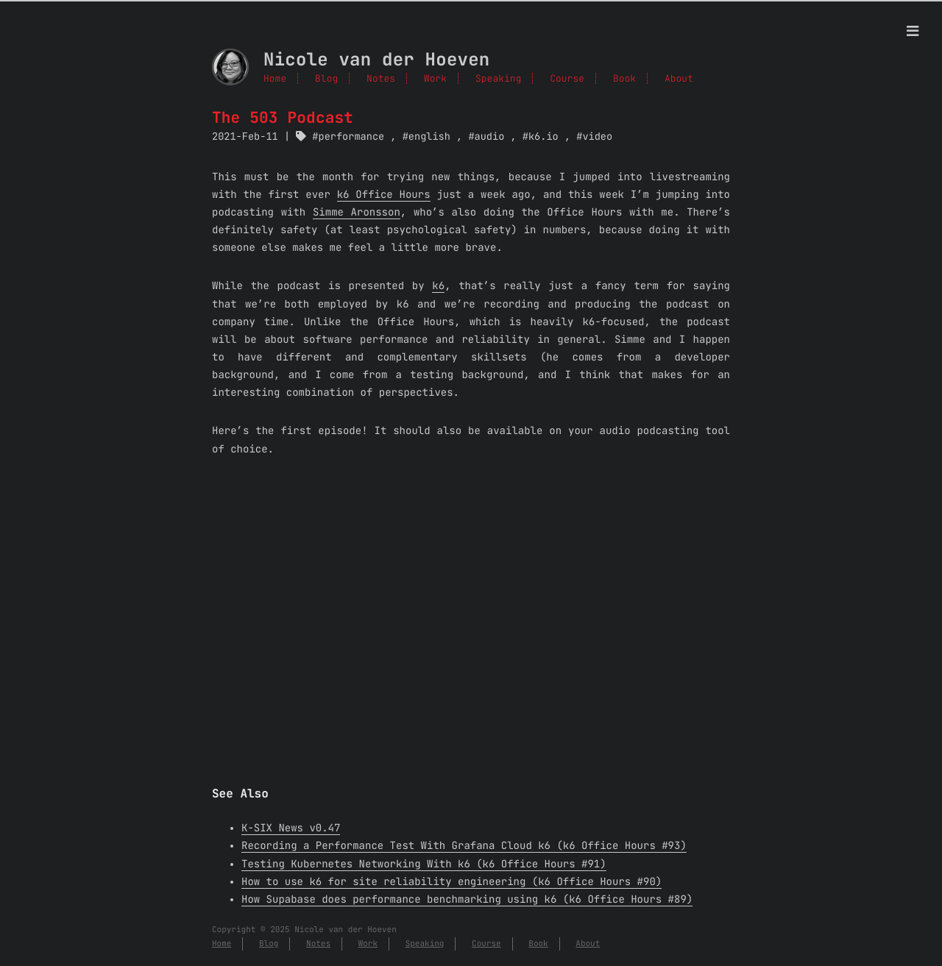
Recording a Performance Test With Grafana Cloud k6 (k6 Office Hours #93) (464, 846)
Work (435, 78)
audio (490, 136)
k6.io (543, 136)
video (597, 136)
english (429, 136)
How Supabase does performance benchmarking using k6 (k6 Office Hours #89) (467, 899)
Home (274, 78)
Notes (380, 78)
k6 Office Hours (384, 195)
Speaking (425, 944)
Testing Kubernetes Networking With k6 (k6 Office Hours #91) (423, 864)
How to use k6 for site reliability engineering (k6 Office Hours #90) (451, 882)
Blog (326, 78)
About (588, 944)
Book (538, 944)
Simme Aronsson (356, 212)
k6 (438, 286)
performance (352, 136)
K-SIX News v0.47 (290, 828)
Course (486, 944)
